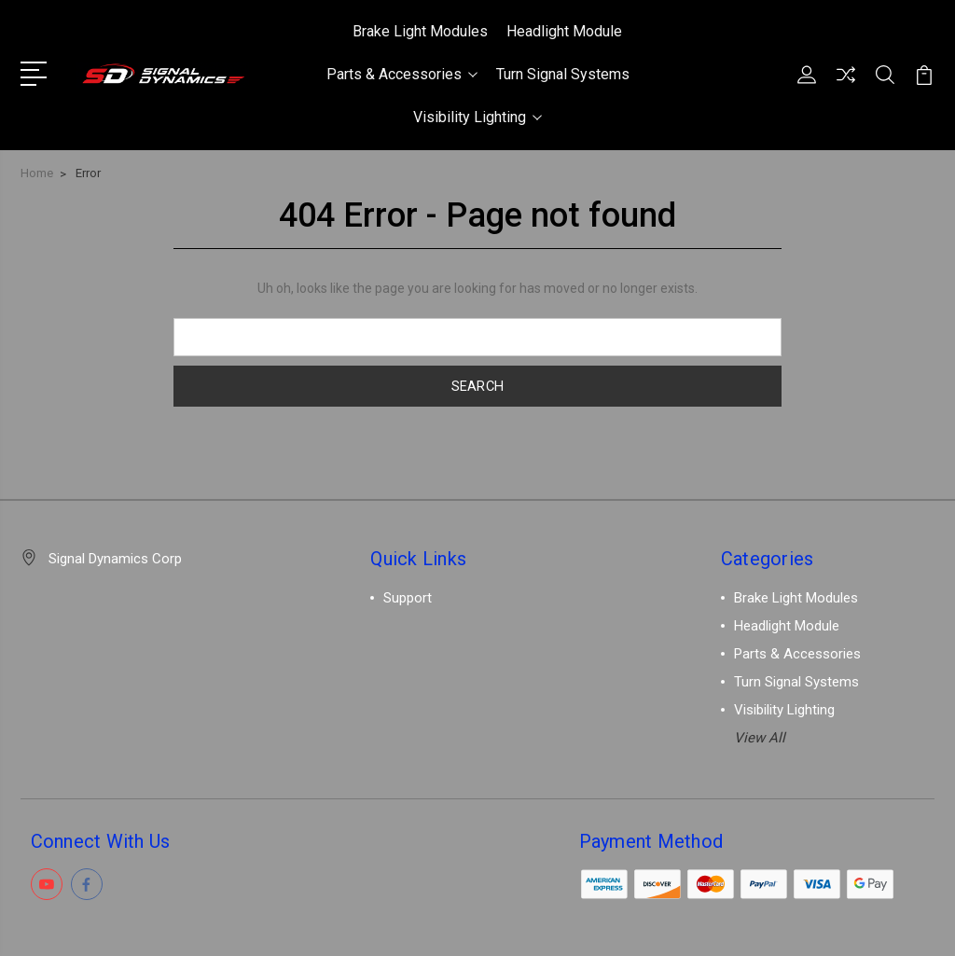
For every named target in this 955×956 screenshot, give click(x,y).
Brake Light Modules (420, 31)
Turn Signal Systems (563, 74)
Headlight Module (564, 31)
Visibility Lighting (477, 117)
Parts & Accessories (402, 74)
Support (407, 597)
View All (759, 737)
